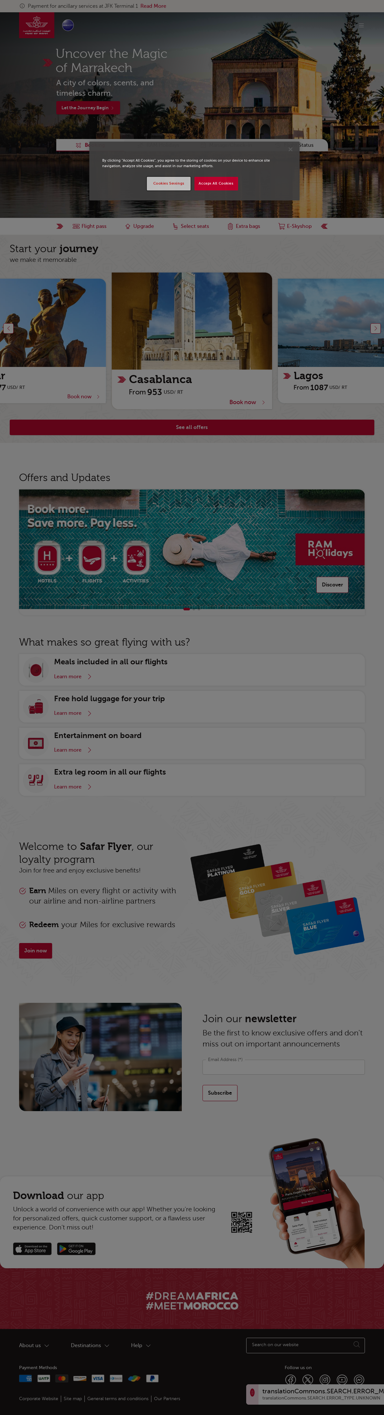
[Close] (290, 149)
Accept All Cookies (216, 183)
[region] (194, 171)
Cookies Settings (168, 183)
